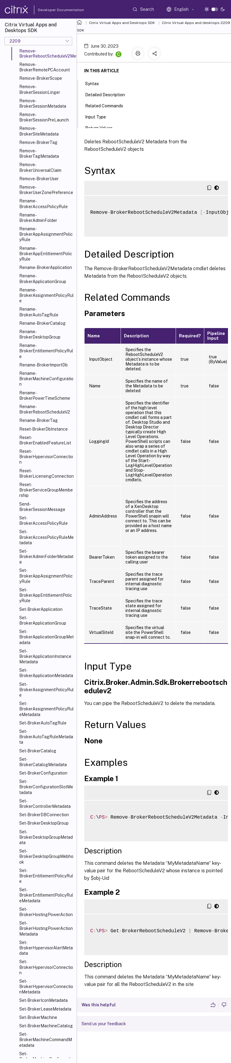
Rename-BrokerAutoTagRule (38, 312)
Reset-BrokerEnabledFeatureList (45, 440)
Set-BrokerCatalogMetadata (43, 762)
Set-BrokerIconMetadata (43, 1000)
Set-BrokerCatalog (37, 750)
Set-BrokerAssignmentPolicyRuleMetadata (46, 709)
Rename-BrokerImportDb (43, 365)
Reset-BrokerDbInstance (43, 429)
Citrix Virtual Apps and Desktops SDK (122, 23)
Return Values (102, 127)
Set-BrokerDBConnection (44, 814)
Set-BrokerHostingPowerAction (46, 912)
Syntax (95, 83)
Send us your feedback (104, 1023)
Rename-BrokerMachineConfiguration (46, 379)
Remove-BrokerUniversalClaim (40, 167)
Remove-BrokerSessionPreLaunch (44, 117)
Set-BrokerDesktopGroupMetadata (46, 837)
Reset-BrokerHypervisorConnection (46, 456)
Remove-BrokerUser (39, 178)
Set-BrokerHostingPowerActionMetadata (46, 928)
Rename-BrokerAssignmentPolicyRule (46, 295)
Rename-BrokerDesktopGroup (39, 334)
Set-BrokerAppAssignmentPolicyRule (46, 576)
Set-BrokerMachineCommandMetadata (45, 1039)
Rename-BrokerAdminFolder (38, 218)
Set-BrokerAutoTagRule (42, 723)
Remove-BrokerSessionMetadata (42, 103)
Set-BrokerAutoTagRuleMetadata (46, 737)
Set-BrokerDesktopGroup (44, 823)
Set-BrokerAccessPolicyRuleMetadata (46, 537)
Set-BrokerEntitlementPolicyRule (46, 876)
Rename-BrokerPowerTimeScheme (44, 395)
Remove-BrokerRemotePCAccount (44, 67)
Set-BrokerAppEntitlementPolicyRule (45, 595)
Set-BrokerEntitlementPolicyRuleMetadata (46, 895)
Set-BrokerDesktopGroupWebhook (46, 856)
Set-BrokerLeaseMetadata (45, 1009)
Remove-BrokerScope (40, 78)
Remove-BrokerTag (38, 142)
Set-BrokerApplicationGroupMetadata (46, 637)
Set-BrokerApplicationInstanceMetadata (45, 656)
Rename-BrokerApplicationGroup (42, 278)
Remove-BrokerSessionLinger (39, 89)
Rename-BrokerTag (38, 420)
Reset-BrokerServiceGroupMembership (46, 490)
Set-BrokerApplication (41, 609)
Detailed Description (108, 94)
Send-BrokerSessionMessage (42, 507)
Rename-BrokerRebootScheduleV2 (44, 409)
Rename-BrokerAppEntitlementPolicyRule (45, 253)
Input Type (98, 116)
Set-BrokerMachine (38, 1017)
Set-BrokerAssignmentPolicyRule (46, 689)
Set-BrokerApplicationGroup (42, 620)
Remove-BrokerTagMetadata (39, 153)
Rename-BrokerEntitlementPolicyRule (46, 351)
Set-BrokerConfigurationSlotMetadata (46, 787)
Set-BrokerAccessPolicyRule (43, 520)
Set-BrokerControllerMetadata (45, 804)
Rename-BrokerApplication (45, 267)
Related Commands (107, 105)
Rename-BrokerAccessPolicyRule (43, 204)
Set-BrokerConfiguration (43, 773)
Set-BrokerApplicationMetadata (46, 673)
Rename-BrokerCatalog (42, 323)
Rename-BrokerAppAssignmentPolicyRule (46, 234)
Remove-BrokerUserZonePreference (46, 190)
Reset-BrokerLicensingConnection (46, 473)
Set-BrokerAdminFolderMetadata (46, 556)
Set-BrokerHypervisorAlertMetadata (46, 948)
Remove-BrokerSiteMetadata (39, 131)
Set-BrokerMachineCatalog (46, 1025)
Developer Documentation (51, 10)
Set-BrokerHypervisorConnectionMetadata (46, 986)
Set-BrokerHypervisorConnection (46, 967)
